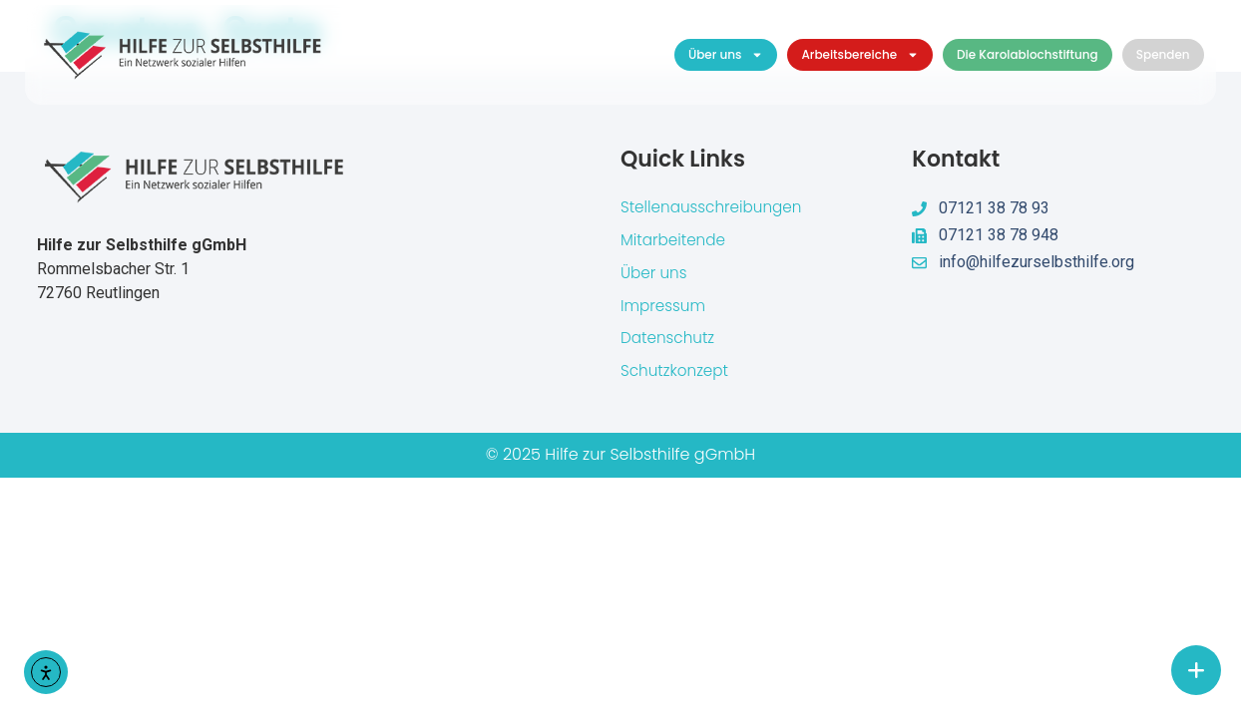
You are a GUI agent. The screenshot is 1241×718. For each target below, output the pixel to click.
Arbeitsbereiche (860, 55)
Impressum (664, 309)
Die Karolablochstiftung (1027, 54)
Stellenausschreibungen (715, 207)
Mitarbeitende (675, 241)
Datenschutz (669, 343)
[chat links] (1195, 669)
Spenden (1163, 54)
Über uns (726, 55)
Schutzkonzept (677, 377)
